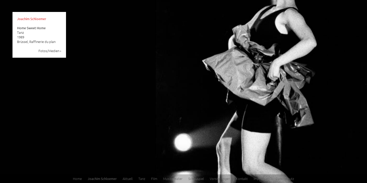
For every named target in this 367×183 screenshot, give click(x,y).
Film (154, 178)
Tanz (141, 178)
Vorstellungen (220, 178)
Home (77, 178)
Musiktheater (172, 178)
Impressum (262, 178)
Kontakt (242, 178)
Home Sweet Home (31, 28)
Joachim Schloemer (31, 19)
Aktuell (128, 178)
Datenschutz (285, 178)
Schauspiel (196, 178)
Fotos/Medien (49, 50)
